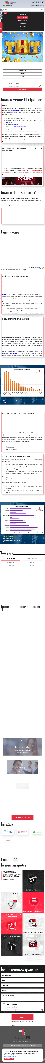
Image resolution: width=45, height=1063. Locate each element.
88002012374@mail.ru (38, 5)
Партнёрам (22, 26)
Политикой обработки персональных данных (17, 1055)
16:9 (33, 355)
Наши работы (22, 20)
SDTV (4, 353)
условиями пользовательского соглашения (31, 91)
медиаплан (14, 124)
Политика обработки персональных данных (22, 1045)
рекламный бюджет (19, 126)
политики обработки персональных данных (22, 92)
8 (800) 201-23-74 (37, 3)
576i (40, 351)
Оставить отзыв (1, 41)
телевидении (14, 110)
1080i (10, 353)
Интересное (22, 23)
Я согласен (9, 1059)
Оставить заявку (22, 817)
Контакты (22, 29)
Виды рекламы (22, 17)
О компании (22, 14)
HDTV (15, 353)
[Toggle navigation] (5, 13)
